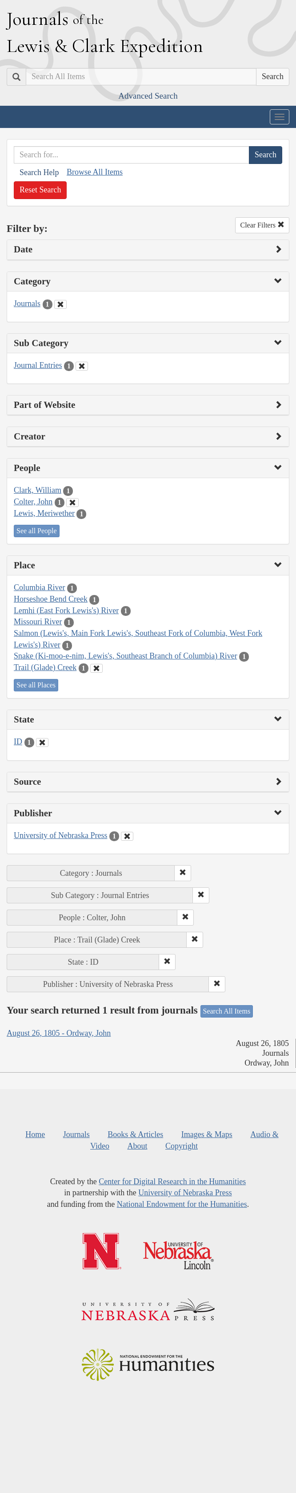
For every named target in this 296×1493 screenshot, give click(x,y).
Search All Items (227, 1011)
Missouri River (38, 621)
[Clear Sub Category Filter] (82, 366)
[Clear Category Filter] (60, 304)
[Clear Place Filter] (96, 668)
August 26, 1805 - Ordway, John (59, 1033)
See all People (36, 531)
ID (18, 741)
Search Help (39, 172)
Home (35, 1134)
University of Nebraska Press (60, 835)
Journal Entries (38, 365)
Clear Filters (262, 225)
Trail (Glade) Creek (45, 667)
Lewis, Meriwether (44, 513)
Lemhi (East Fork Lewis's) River (66, 610)
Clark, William (37, 490)
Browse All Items (95, 172)
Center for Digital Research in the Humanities (172, 1181)
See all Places (36, 685)
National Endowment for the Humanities (182, 1204)
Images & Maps (206, 1134)
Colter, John (33, 501)
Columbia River (39, 587)
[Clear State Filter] (42, 742)
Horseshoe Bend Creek (51, 599)
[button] (182, 873)
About (137, 1146)
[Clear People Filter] (72, 502)
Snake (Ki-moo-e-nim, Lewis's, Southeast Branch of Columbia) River (125, 655)
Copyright (181, 1146)
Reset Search (40, 189)
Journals (27, 303)
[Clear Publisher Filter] (127, 836)
